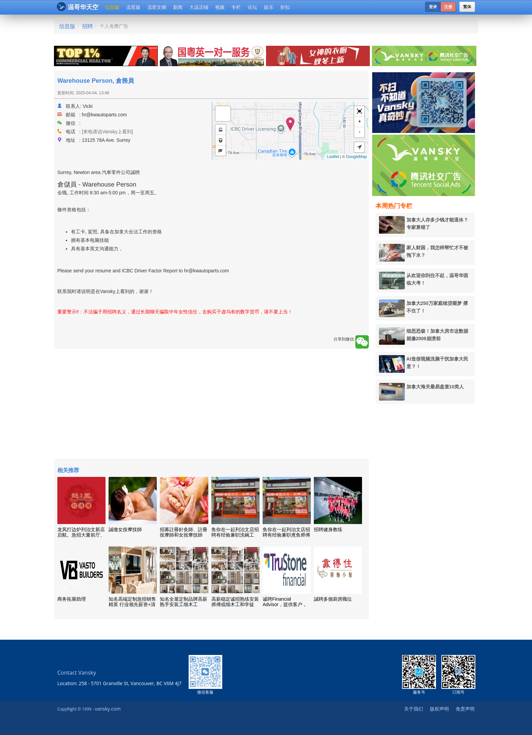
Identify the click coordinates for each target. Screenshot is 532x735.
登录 (433, 6)
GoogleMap (356, 156)
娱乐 (268, 7)
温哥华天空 (77, 6)
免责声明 (465, 708)
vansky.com (107, 708)
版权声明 (439, 708)
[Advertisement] (211, 404)
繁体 (467, 6)
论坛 (252, 7)
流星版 (133, 7)
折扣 (285, 7)
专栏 (236, 7)
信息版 (112, 7)
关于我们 (413, 708)
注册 (448, 6)
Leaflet (333, 156)
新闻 (178, 7)
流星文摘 (156, 7)
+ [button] (359, 121)
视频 (220, 7)
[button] (359, 111)
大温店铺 (198, 7)
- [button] (359, 132)
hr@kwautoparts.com (104, 114)
